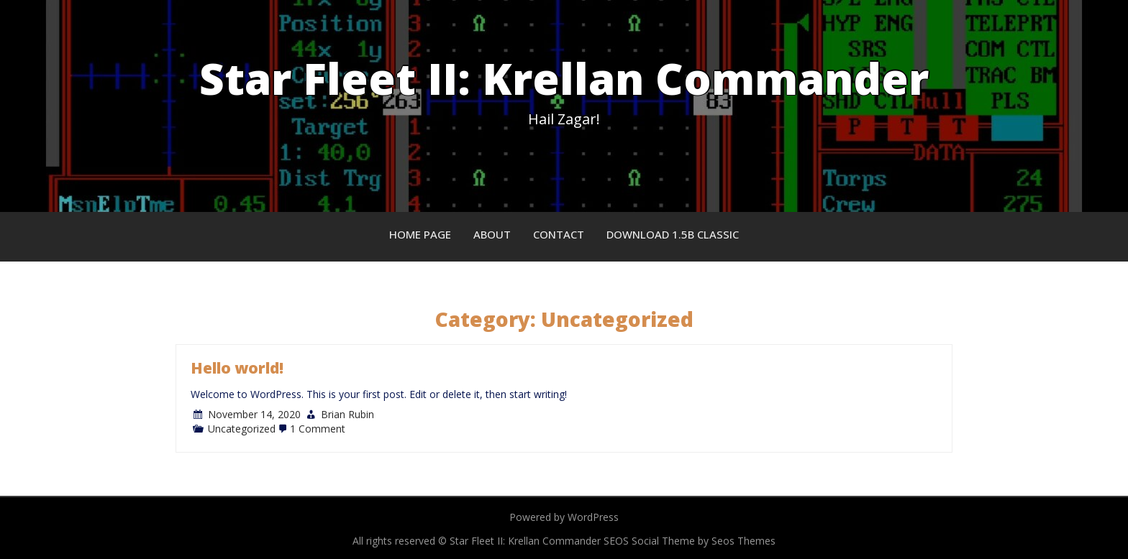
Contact (558, 234)
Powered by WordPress (564, 517)
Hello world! (237, 368)
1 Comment (317, 428)
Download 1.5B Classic (672, 234)
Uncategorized (242, 428)
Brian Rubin (347, 414)
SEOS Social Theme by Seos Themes (690, 541)
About (492, 234)
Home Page (420, 234)
